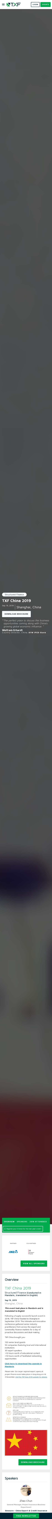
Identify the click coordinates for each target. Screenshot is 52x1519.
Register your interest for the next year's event (22, 1229)
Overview (9, 1221)
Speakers (22, 1221)
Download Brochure (16, 614)
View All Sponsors (34, 1263)
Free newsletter (26, 1516)
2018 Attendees (38, 1221)
